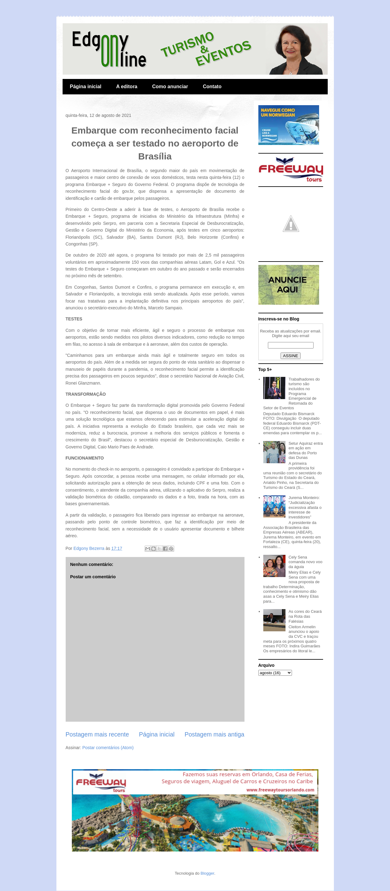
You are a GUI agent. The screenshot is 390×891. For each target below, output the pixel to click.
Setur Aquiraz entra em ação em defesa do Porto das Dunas (306, 450)
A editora (127, 86)
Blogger (207, 873)
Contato (212, 86)
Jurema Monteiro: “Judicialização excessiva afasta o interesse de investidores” (305, 507)
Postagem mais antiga (214, 734)
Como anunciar (170, 86)
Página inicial (85, 86)
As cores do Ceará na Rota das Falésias (305, 616)
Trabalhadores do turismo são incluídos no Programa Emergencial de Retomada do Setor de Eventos (291, 393)
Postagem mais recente (97, 734)
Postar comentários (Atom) (108, 747)
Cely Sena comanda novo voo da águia (305, 562)
